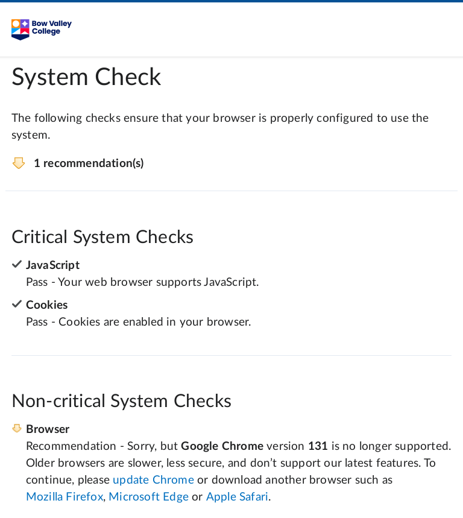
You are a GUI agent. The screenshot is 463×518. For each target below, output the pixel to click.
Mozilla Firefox (64, 497)
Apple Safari (237, 497)
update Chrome (153, 480)
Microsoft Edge (149, 497)
